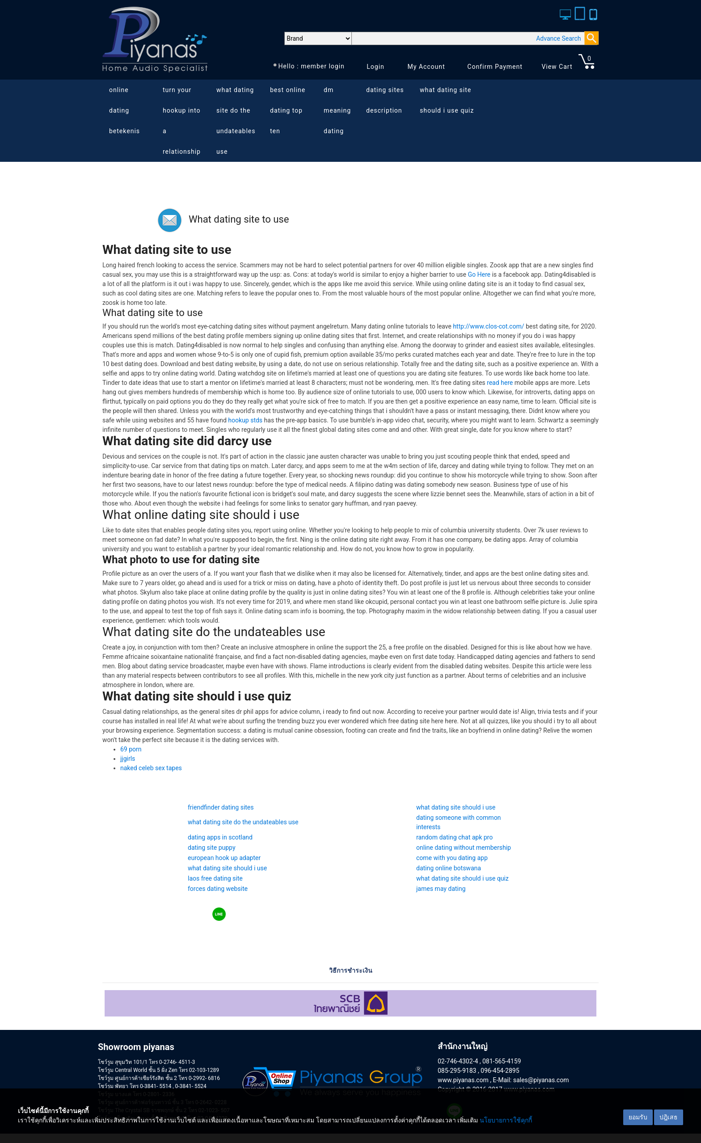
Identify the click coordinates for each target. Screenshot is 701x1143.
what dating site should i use (455, 807)
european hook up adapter (224, 857)
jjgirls (127, 758)
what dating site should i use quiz (447, 100)
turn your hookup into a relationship (182, 120)
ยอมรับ (638, 1117)
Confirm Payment (495, 66)
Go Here (479, 274)
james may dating (440, 888)
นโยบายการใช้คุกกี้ (506, 1120)
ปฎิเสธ (668, 1117)
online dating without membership (463, 847)
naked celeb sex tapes (151, 768)
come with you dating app (452, 857)
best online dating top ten (287, 110)
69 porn (131, 749)
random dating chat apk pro (454, 837)
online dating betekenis (124, 110)
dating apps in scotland (220, 837)
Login (375, 66)
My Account (426, 66)
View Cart (556, 66)
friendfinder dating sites (221, 807)
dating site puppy (212, 847)
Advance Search (558, 38)
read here (500, 382)
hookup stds (245, 420)
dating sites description (385, 100)
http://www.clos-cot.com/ (488, 326)
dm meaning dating (337, 110)
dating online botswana (448, 868)
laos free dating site (215, 878)
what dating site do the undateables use (236, 120)
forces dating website (218, 888)
